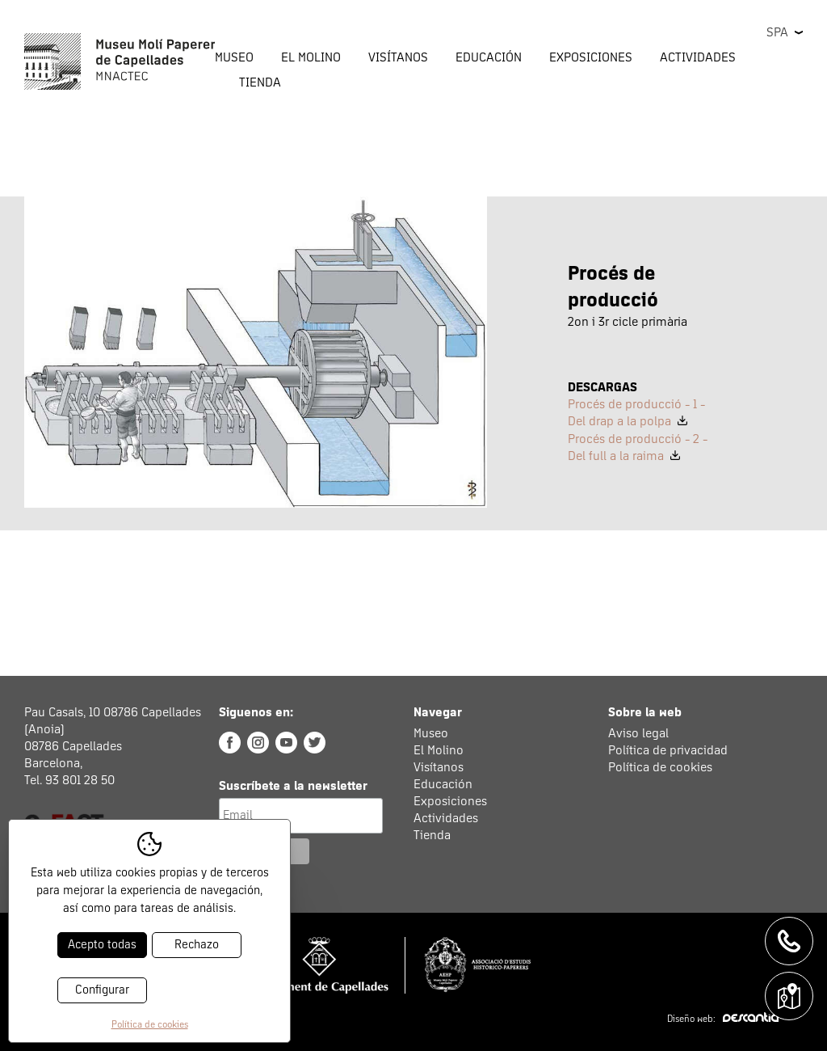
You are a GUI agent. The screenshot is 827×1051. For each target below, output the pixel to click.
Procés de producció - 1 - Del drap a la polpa (636, 413)
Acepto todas (102, 945)
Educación (443, 784)
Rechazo (196, 945)
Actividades (446, 818)
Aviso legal (638, 733)
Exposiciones (590, 57)
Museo (431, 733)
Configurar (102, 990)
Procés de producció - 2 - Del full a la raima (637, 447)
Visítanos (439, 767)
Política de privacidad (668, 750)
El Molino (439, 750)
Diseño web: (723, 1019)
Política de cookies (660, 767)
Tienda (260, 82)
